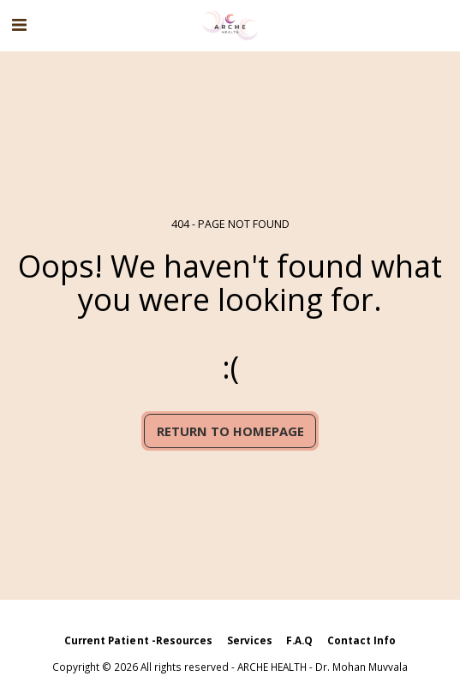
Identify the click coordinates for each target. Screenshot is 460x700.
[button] (18, 24)
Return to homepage (230, 431)
